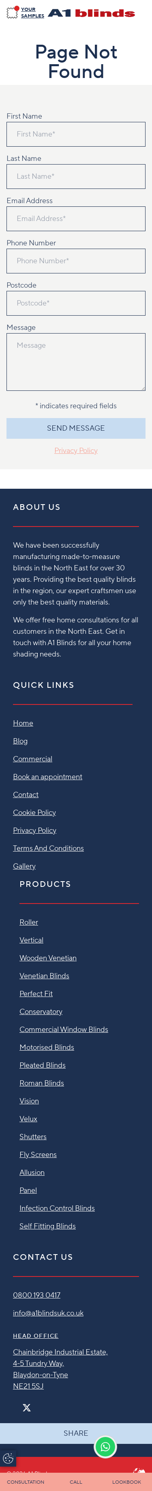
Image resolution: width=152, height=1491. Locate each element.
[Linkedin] (50, 1404)
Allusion (32, 1172)
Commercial (32, 759)
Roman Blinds (41, 1083)
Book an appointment (47, 777)
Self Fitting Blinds (47, 1226)
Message (21, 327)
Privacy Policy (76, 450)
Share (76, 1433)
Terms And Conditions (48, 848)
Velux (28, 1119)
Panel (28, 1190)
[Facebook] (16, 1404)
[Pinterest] (44, 1404)
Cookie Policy (34, 812)
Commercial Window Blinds (63, 1029)
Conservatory (40, 1011)
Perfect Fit (36, 994)
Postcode (21, 285)
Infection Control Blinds (57, 1208)
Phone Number (31, 243)
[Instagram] (37, 1404)
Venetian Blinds (44, 976)
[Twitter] (26, 1408)
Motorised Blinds (46, 1047)
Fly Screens (38, 1154)
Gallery (24, 866)
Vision (29, 1101)
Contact (26, 795)
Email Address (29, 201)
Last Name (23, 158)
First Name (24, 116)
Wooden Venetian (48, 958)
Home (23, 723)
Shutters (33, 1137)
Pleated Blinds (42, 1065)
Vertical (31, 940)
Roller (28, 922)
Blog (20, 741)
